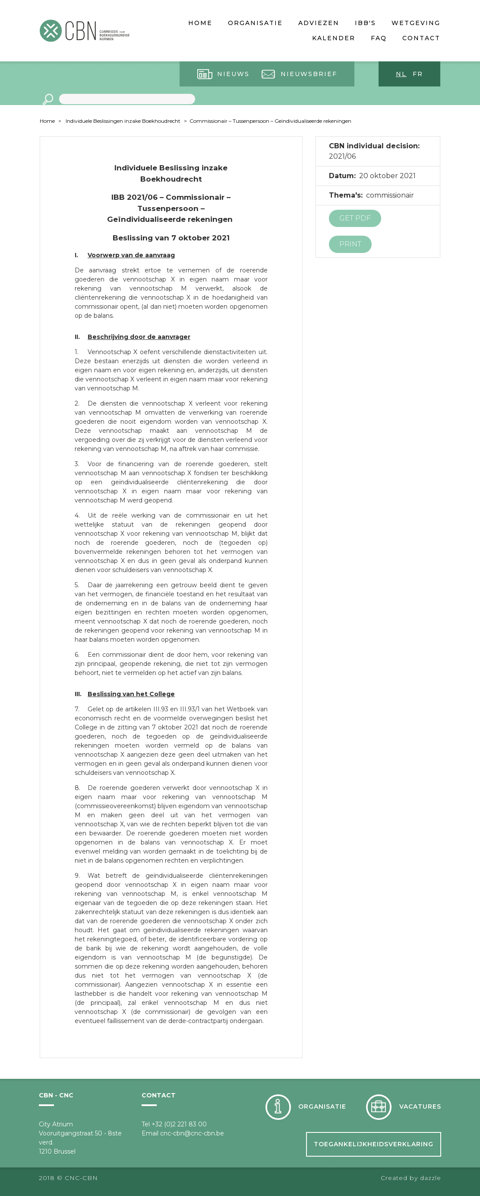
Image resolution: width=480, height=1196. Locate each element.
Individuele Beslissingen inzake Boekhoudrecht (123, 121)
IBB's (365, 23)
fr (418, 74)
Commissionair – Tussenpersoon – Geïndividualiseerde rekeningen (270, 121)
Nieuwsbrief (309, 74)
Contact (421, 38)
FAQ (379, 38)
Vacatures (420, 1106)
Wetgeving (416, 23)
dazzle (430, 1178)
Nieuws (233, 74)
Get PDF (355, 218)
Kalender (333, 38)
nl (401, 74)
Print (350, 244)
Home (200, 23)
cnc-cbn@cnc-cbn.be (192, 1133)
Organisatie (255, 23)
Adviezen (318, 23)
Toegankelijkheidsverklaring (373, 1144)
